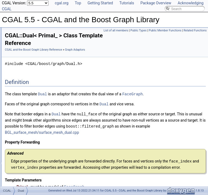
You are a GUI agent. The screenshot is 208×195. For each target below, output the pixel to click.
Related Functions (195, 30)
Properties (21, 52)
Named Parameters (28, 40)
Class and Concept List (26, 177)
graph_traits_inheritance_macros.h (39, 141)
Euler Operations (26, 123)
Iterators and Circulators (31, 76)
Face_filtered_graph (32, 106)
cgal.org (61, 3)
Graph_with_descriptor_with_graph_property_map (54, 100)
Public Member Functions (165, 30)
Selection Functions (28, 82)
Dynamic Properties (28, 58)
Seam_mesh (27, 117)
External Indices (25, 64)
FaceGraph (83, 100)
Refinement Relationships (27, 147)
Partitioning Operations (30, 129)
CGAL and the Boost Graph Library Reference (101, 44)
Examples (16, 183)
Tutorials (126, 3)
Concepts (20, 46)
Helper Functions (26, 70)
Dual (21, 111)
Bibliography (18, 171)
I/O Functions (23, 135)
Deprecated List (20, 153)
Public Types (138, 30)
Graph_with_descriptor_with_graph (43, 94)
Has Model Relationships (27, 165)
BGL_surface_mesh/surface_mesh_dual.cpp (129, 143)
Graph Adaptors (25, 88)
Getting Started (100, 3)
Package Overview (155, 3)
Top (78, 3)
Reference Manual (22, 28)
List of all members (115, 30)
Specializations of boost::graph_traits (40, 34)
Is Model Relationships (25, 159)
